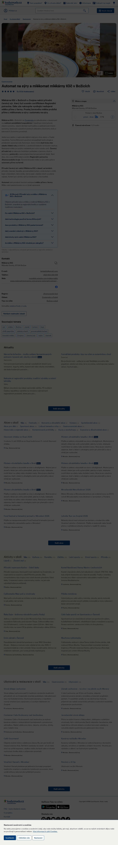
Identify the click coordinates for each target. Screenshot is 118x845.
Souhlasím (10, 838)
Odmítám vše (24, 838)
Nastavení (38, 838)
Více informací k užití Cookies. (45, 831)
